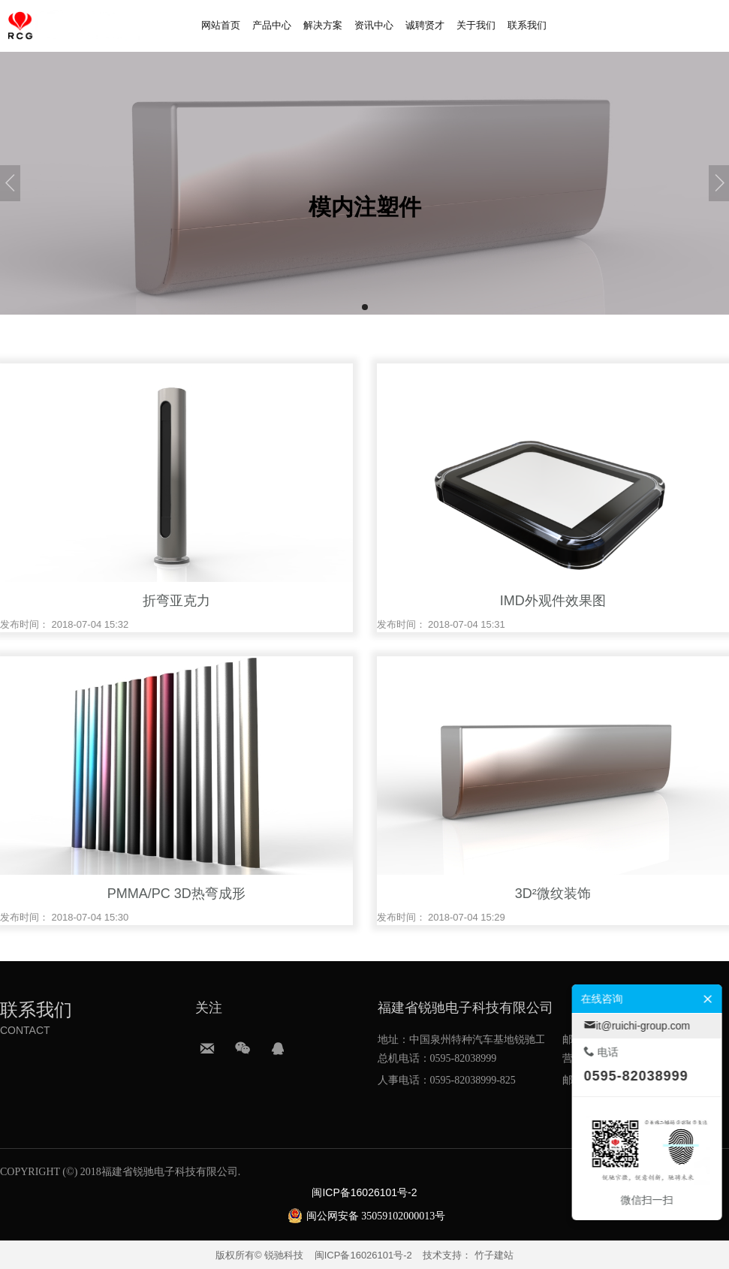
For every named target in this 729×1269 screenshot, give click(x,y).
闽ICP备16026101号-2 (363, 1255)
